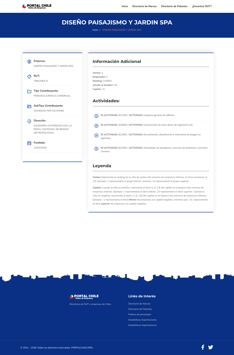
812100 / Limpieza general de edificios (137, 115)
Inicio (125, 6)
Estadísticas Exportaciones (142, 319)
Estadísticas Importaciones (142, 325)
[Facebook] (203, 347)
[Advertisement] (117, 249)
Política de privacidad (139, 314)
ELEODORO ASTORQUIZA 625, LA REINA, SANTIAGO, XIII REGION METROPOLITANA (53, 129)
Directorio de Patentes (174, 6)
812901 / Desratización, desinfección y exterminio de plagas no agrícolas (151, 136)
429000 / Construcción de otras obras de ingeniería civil (147, 125)
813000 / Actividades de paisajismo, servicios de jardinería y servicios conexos (154, 149)
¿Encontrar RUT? (202, 6)
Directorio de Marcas (144, 6)
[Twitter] (211, 347)
